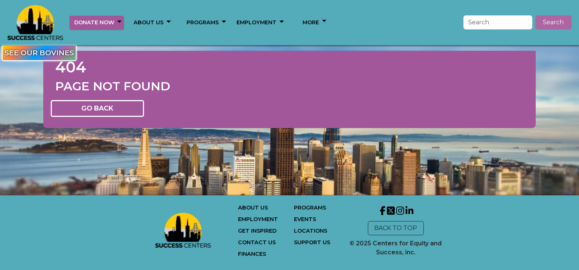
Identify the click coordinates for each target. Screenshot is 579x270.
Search (553, 22)
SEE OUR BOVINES (39, 52)
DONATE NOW (94, 22)
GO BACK (97, 108)
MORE (311, 22)
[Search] (497, 22)
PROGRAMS (203, 22)
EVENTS (305, 219)
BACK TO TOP (395, 228)
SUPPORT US (312, 242)
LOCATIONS (310, 230)
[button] (119, 21)
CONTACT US (257, 242)
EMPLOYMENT (256, 22)
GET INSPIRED (257, 230)
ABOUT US (148, 22)
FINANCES (252, 254)
